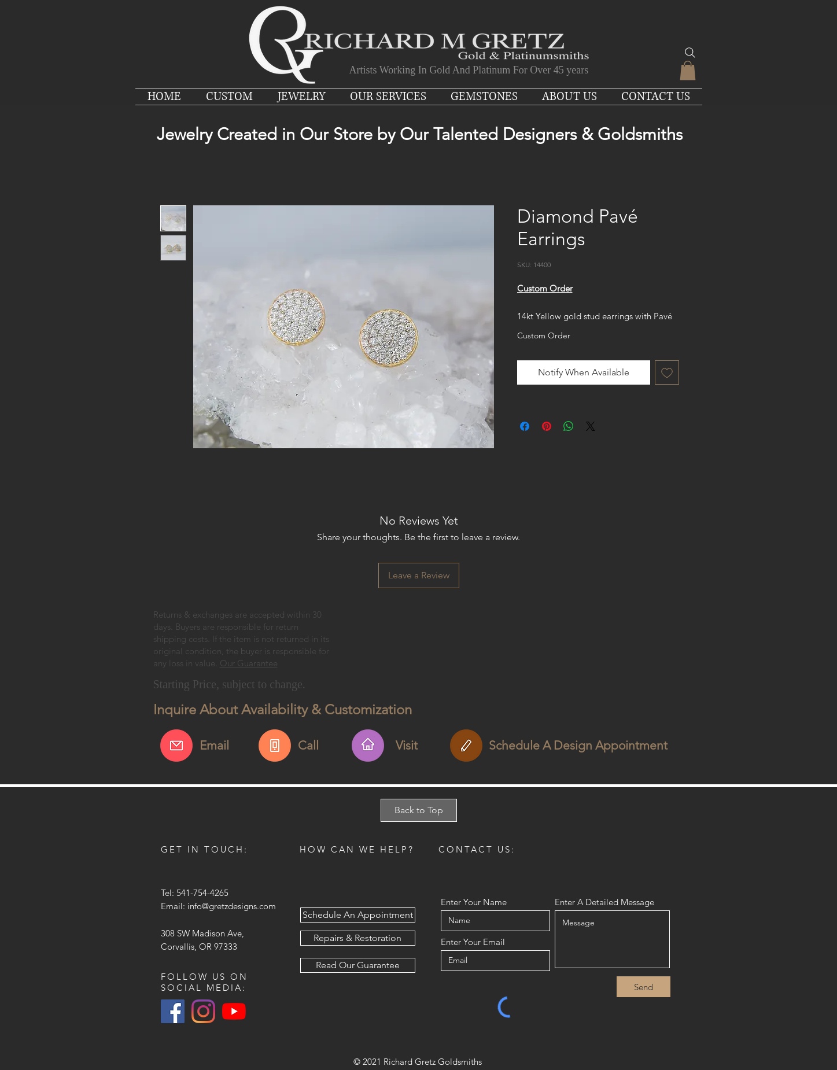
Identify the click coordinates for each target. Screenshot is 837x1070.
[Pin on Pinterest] (547, 426)
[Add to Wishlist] (667, 372)
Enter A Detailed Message (604, 902)
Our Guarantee (249, 663)
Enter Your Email (473, 942)
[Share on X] (591, 426)
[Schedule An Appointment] (466, 745)
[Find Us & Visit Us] (368, 745)
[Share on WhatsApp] (569, 426)
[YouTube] (234, 1011)
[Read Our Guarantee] (357, 965)
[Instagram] (203, 1011)
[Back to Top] (419, 810)
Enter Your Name (474, 902)
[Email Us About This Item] (176, 745)
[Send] (643, 986)
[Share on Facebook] (525, 426)
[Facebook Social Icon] (173, 1011)
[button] (688, 70)
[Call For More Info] (275, 745)
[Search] (690, 52)
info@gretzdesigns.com (231, 906)
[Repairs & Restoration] (357, 938)
